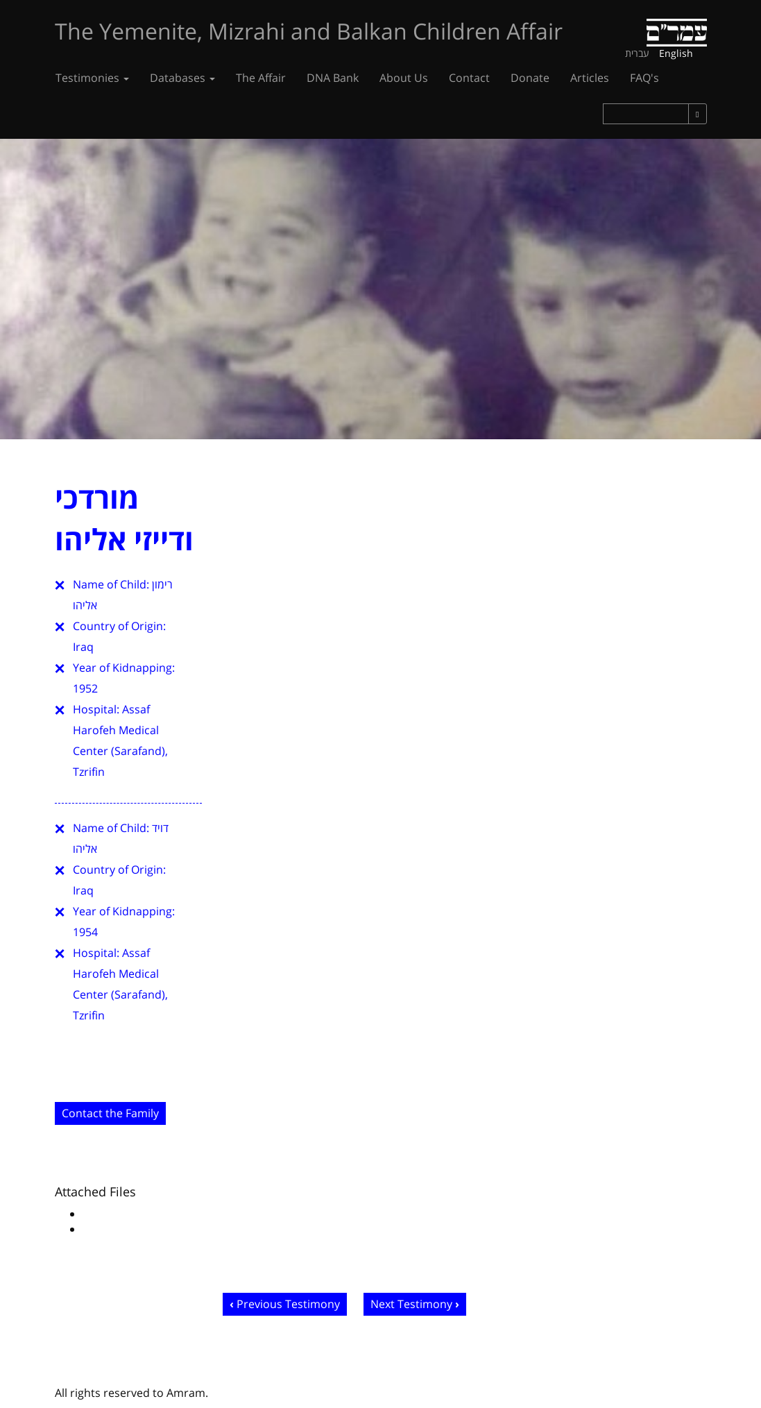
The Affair (261, 77)
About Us (403, 77)
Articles (589, 77)
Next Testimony (411, 1304)
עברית (637, 53)
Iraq (83, 646)
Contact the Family (110, 1113)
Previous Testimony (288, 1304)
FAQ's (644, 77)
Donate (530, 77)
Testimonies (92, 77)
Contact (469, 77)
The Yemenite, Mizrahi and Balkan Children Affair (309, 31)
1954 (85, 932)
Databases (182, 77)
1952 (85, 688)
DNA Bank (333, 77)
